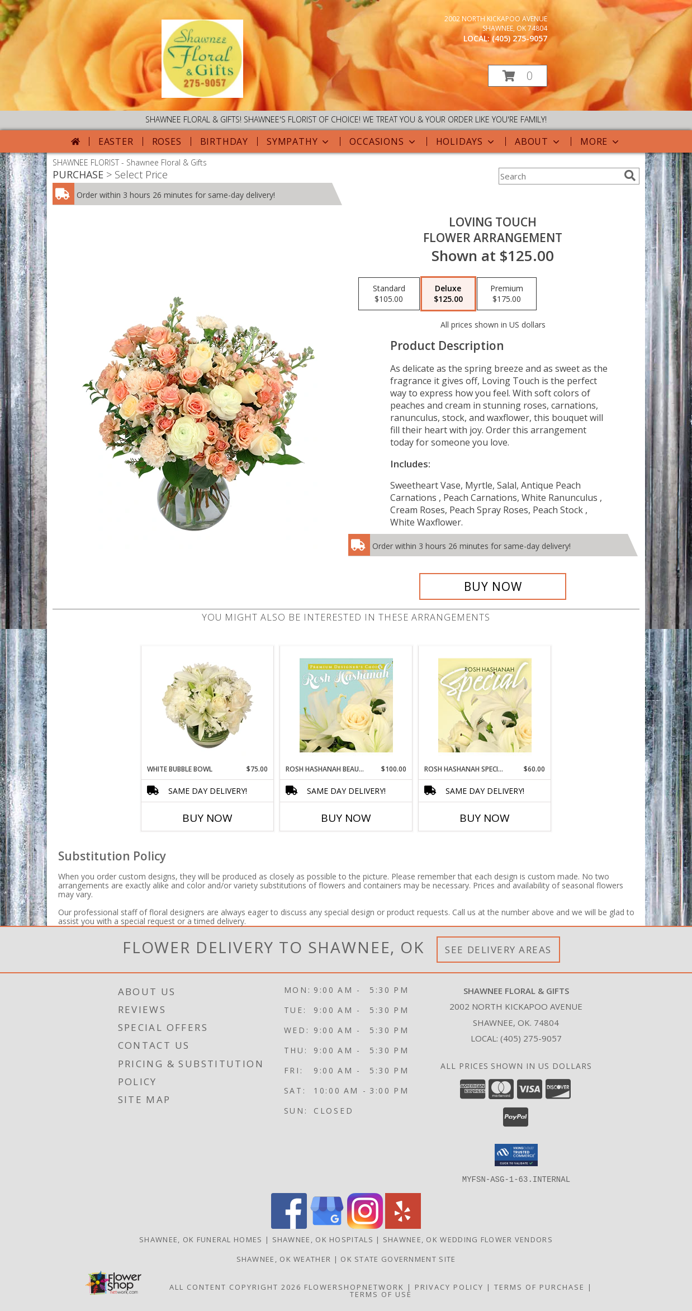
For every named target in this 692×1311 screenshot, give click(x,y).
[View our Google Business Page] (327, 1225)
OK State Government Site (398, 1258)
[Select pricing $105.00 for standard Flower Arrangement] (389, 294)
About (538, 141)
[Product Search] (559, 176)
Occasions (383, 141)
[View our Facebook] (289, 1225)
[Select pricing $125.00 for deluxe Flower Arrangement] (448, 294)
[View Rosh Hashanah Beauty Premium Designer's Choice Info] (346, 705)
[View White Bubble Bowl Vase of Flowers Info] (207, 705)
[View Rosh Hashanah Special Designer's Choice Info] (485, 705)
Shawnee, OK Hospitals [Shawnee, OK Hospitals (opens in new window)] (322, 1239)
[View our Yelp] (403, 1225)
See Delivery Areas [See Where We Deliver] (498, 949)
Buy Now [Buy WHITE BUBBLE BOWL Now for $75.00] (207, 818)
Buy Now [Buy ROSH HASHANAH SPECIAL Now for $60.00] (484, 818)
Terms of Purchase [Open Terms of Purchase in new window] (539, 1286)
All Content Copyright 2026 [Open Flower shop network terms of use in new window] (235, 1286)
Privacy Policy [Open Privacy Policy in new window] (449, 1286)
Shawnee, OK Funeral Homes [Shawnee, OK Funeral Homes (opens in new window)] (201, 1239)
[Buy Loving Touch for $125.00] (492, 586)
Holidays (466, 141)
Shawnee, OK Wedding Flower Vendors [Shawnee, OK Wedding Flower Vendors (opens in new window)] (468, 1239)
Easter (116, 141)
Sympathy (299, 141)
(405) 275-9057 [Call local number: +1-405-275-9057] (519, 38)
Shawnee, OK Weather (283, 1258)
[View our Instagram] (365, 1225)
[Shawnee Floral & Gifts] (202, 94)
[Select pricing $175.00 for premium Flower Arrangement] (506, 294)
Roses (167, 141)
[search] (630, 175)
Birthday (224, 141)
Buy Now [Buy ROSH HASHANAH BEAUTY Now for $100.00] (346, 818)
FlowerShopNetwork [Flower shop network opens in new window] (354, 1286)
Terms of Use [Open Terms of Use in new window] (381, 1294)
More (600, 141)
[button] (517, 76)
